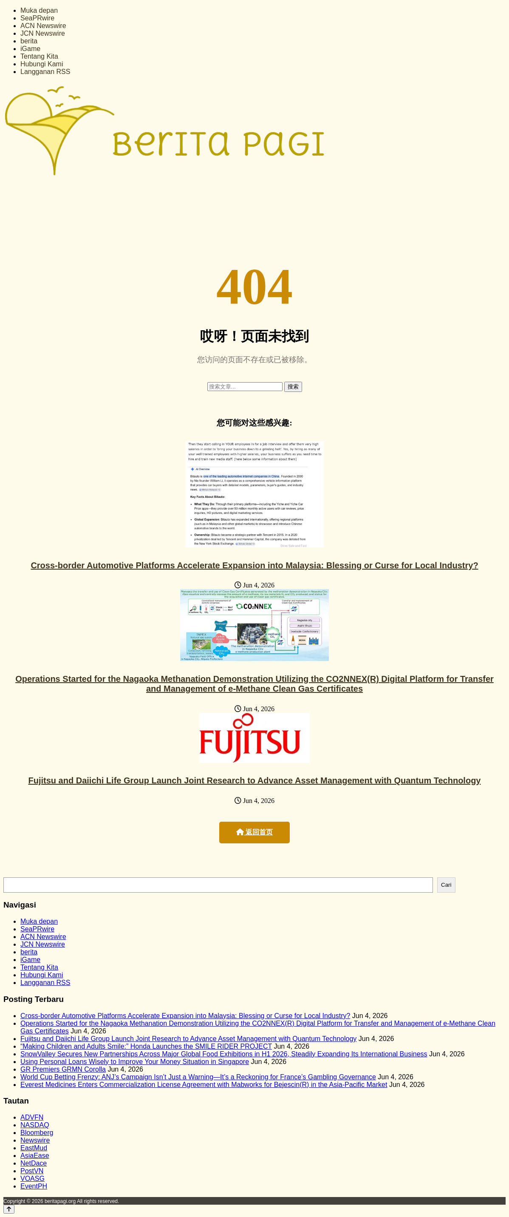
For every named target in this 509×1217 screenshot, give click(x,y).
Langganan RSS (45, 71)
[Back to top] (8, 1209)
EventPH (33, 1186)
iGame (30, 48)
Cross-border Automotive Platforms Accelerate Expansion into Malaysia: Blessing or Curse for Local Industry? (254, 565)
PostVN (31, 1170)
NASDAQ (34, 1125)
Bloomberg (36, 1132)
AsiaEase (34, 1155)
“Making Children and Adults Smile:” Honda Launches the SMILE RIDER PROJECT (146, 1046)
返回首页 (254, 832)
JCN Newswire (42, 33)
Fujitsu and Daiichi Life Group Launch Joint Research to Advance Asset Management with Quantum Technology (254, 780)
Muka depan (39, 10)
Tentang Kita (39, 56)
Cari (446, 885)
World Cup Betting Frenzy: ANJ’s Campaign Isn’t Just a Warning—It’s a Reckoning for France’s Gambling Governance (198, 1077)
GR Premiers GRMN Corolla (63, 1069)
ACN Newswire (43, 25)
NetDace (33, 1163)
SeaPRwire (37, 18)
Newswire (35, 1140)
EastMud (33, 1148)
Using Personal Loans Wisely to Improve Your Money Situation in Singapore (134, 1061)
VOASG (32, 1178)
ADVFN (31, 1117)
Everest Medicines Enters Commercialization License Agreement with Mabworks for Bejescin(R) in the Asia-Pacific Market (203, 1084)
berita (28, 41)
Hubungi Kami (41, 64)
